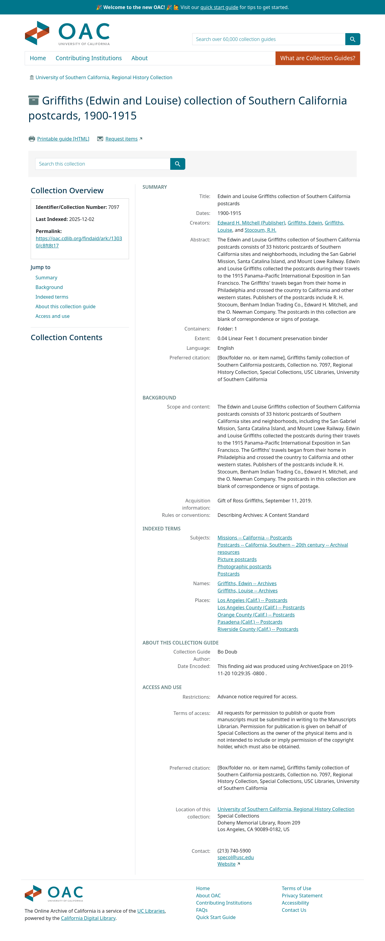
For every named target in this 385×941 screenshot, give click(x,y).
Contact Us (294, 910)
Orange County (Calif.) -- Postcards (256, 614)
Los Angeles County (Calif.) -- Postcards (261, 607)
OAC (67, 33)
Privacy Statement (302, 895)
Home (38, 58)
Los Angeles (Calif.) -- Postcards (252, 600)
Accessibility (295, 902)
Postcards (228, 573)
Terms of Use (296, 888)
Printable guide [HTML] (63, 138)
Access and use (52, 316)
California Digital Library (88, 918)
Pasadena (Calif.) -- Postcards (249, 622)
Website (226, 864)
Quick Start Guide (216, 917)
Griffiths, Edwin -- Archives (246, 583)
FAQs (202, 910)
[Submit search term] (352, 39)
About (139, 58)
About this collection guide (65, 306)
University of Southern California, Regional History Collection (103, 77)
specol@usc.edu (235, 857)
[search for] (269, 39)
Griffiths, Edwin (305, 222)
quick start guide (219, 7)
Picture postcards (237, 559)
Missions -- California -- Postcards (254, 537)
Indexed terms (51, 296)
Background (49, 287)
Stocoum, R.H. (260, 230)
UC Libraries (151, 911)
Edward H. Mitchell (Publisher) (251, 222)
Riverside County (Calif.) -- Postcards (257, 629)
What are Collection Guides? (317, 58)
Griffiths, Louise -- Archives (247, 590)
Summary (46, 277)
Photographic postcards (244, 566)
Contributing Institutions (89, 58)
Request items (122, 138)
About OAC (208, 895)
